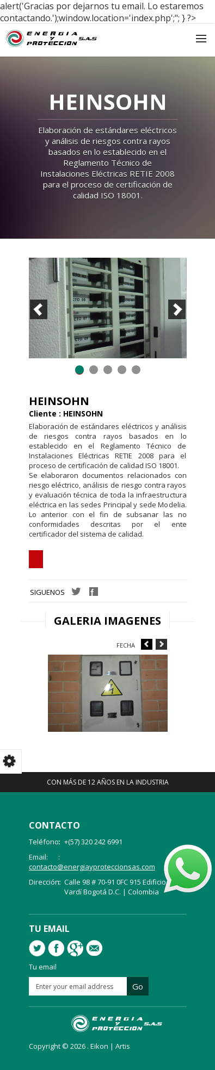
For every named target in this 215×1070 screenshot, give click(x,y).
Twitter (76, 591)
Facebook (93, 591)
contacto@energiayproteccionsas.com (92, 867)
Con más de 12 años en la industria (108, 782)
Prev (38, 309)
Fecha (125, 645)
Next (177, 309)
